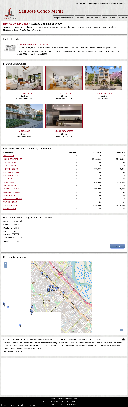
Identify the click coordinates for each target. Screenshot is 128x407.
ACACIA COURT (9, 166)
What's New (80, 18)
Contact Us (123, 18)
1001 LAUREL (8, 156)
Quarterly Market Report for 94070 (32, 44)
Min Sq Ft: (7, 234)
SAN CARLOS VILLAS (11, 192)
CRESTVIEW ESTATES (12, 172)
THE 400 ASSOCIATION (12, 199)
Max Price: (7, 228)
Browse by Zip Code (15, 23)
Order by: (7, 241)
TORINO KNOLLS (10, 202)
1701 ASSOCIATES (10, 162)
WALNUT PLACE (9, 209)
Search (97, 18)
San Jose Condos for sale (63, 18)
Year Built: (7, 238)
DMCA (75, 398)
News (105, 18)
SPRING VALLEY (9, 195)
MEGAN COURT (9, 185)
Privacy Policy (55, 398)
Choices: (7, 225)
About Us (112, 18)
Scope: (6, 221)
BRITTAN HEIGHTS (10, 169)
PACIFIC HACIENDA (11, 189)
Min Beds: (7, 231)
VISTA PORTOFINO (10, 205)
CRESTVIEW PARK (10, 176)
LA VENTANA (8, 179)
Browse (90, 18)
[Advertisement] (64, 376)
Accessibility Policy (66, 398)
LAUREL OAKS (9, 182)
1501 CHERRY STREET (12, 159)
